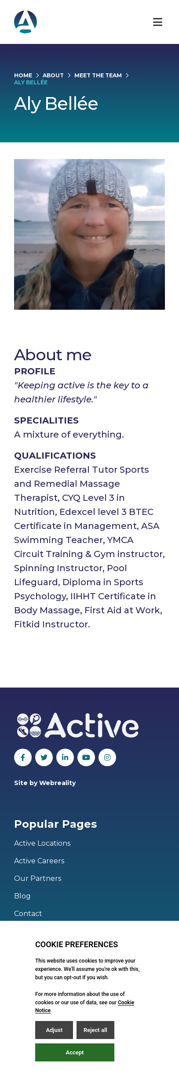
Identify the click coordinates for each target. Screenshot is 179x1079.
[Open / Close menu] (157, 22)
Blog (22, 896)
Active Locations (42, 843)
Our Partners (37, 878)
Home (23, 75)
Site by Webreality (45, 782)
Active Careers (39, 861)
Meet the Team (98, 75)
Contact (28, 913)
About (53, 75)
